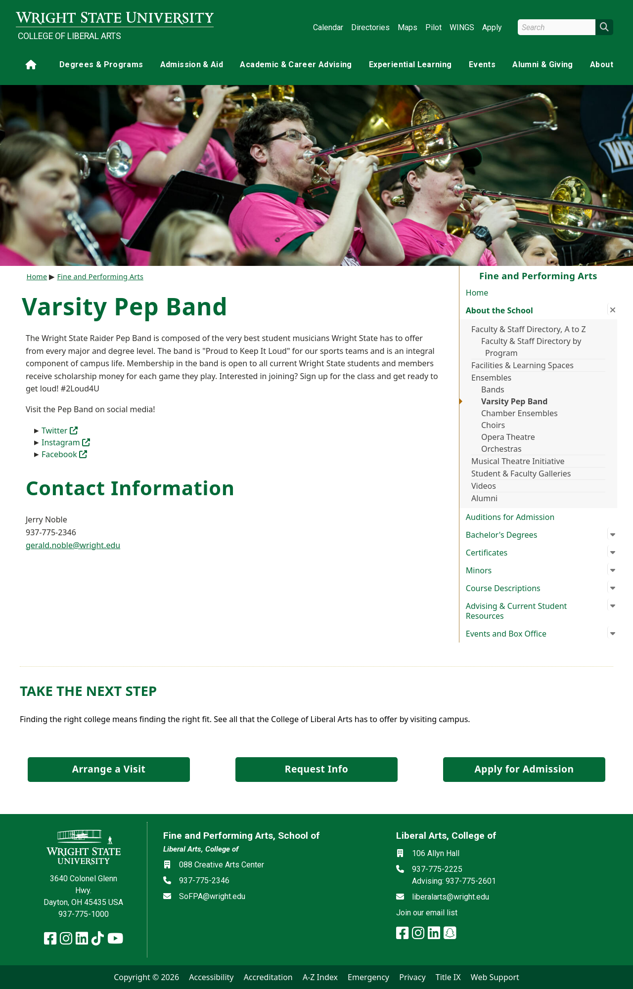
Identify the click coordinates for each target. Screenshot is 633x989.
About (601, 64)
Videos (483, 485)
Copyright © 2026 (146, 977)
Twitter (60, 430)
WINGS (462, 27)
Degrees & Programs (101, 64)
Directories (370, 27)
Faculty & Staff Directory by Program (531, 347)
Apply (492, 27)
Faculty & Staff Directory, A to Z (528, 329)
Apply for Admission (524, 768)
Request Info (316, 768)
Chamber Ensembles (519, 413)
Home (477, 292)
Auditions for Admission (510, 517)
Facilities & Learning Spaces (522, 365)
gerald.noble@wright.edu (73, 545)
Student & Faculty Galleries (521, 473)
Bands (492, 389)
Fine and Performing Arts (100, 276)
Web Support (495, 977)
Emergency (368, 977)
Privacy (412, 977)
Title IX (448, 977)
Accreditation (268, 977)
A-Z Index (320, 977)
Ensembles (491, 377)
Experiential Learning (410, 64)
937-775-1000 (83, 914)
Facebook (64, 454)
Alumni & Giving (542, 64)
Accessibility (211, 977)
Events (482, 64)
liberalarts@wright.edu (450, 897)
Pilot (433, 27)
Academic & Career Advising (296, 64)
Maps (407, 27)
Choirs (493, 425)
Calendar (328, 27)
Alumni (484, 498)
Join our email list (426, 912)
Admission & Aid (191, 64)
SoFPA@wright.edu (212, 896)
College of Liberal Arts (69, 36)
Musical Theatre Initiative (518, 461)
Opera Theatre (508, 436)
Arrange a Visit (108, 768)
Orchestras (501, 448)
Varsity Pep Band (514, 401)
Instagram (66, 442)
